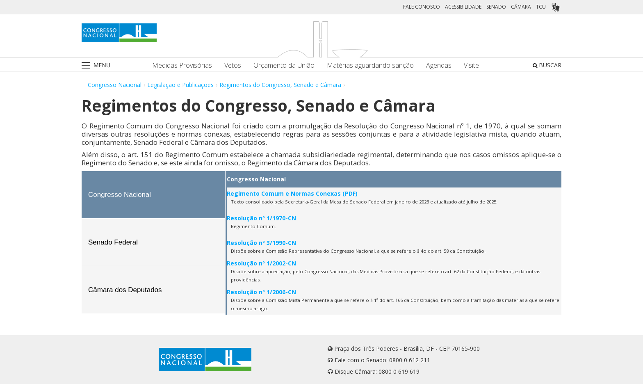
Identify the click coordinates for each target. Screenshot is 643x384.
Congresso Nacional (114, 85)
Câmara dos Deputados (125, 290)
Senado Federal (113, 242)
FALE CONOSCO (421, 6)
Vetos (232, 65)
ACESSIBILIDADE (463, 6)
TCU (541, 6)
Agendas (438, 65)
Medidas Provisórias (182, 65)
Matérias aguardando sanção (370, 65)
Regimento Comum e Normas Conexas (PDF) (292, 193)
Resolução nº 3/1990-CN (261, 243)
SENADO (496, 6)
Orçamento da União (284, 65)
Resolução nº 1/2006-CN (261, 292)
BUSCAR (547, 65)
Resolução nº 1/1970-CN (261, 218)
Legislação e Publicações (180, 85)
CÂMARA (521, 6)
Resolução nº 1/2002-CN (261, 263)
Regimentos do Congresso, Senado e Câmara (280, 85)
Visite (471, 65)
